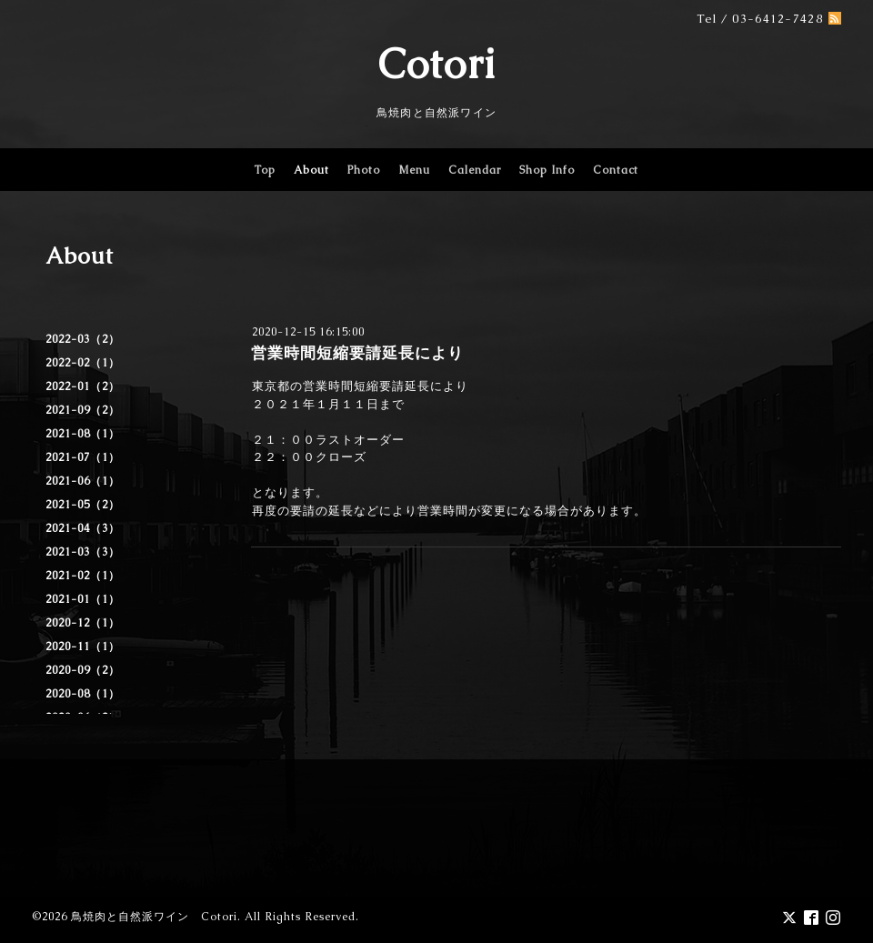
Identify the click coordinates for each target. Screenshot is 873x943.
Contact (615, 170)
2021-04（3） (82, 528)
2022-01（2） (82, 386)
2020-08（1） (82, 694)
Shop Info (547, 170)
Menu (414, 170)
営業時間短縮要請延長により (357, 353)
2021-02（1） (82, 575)
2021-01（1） (82, 599)
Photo (363, 170)
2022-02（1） (82, 363)
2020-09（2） (82, 670)
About (311, 170)
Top (265, 170)
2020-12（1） (82, 623)
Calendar (474, 170)
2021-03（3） (82, 552)
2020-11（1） (82, 646)
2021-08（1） (82, 433)
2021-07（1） (82, 457)
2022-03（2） (82, 339)
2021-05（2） (82, 504)
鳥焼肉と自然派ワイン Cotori (154, 916)
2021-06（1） (82, 481)
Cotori (437, 63)
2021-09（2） (82, 410)
